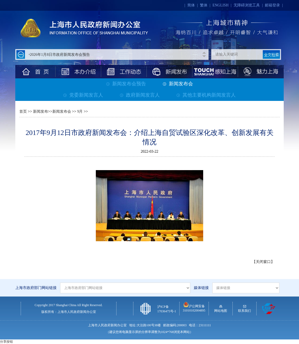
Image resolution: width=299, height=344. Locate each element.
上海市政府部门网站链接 (36, 288)
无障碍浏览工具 (247, 5)
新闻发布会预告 (126, 83)
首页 (23, 111)
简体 (191, 5)
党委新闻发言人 (83, 95)
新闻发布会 (178, 83)
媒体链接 (201, 288)
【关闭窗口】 (263, 262)
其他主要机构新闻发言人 (206, 95)
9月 (79, 111)
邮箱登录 (272, 5)
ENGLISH (221, 5)
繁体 (203, 5)
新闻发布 (40, 111)
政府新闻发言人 (140, 95)
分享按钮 (6, 341)
